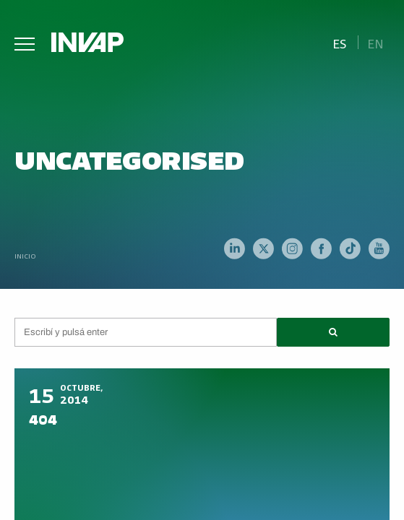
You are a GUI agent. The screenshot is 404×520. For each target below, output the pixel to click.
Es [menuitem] (339, 43)
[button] (333, 332)
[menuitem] (339, 42)
